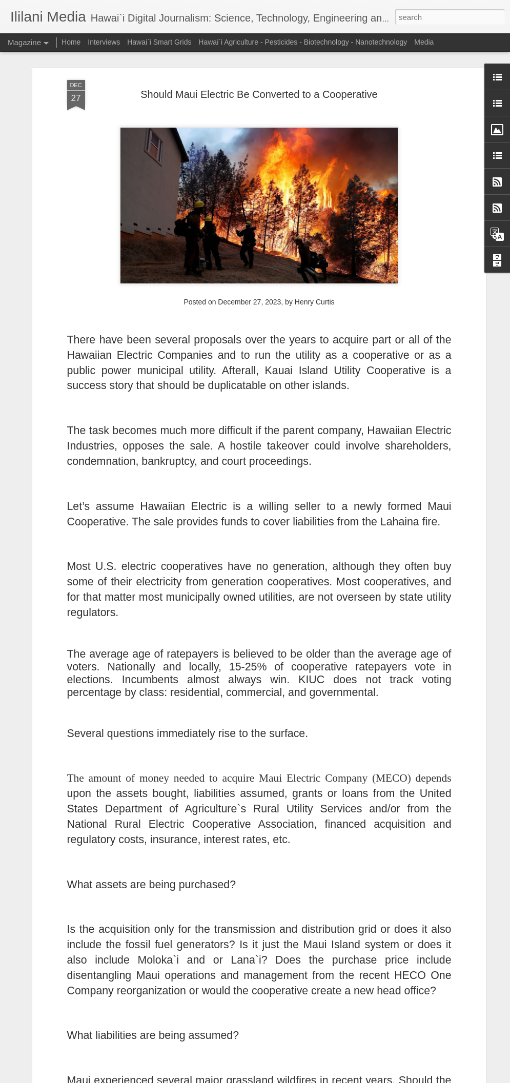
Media (424, 42)
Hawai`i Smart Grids (159, 42)
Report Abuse (317, 1077)
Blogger (287, 1077)
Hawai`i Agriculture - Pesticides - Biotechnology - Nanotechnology (302, 42)
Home (71, 42)
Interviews (104, 42)
